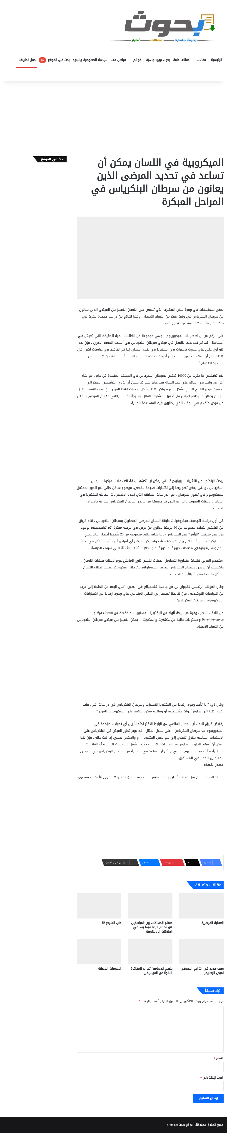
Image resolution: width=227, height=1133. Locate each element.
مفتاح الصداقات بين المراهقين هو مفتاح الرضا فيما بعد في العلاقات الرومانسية (151, 927)
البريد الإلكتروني (212, 1077)
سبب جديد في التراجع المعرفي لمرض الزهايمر (202, 971)
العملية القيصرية (212, 923)
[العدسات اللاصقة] (99, 951)
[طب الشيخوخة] (99, 905)
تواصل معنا (118, 60)
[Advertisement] (113, 117)
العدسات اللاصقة (109, 969)
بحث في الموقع (54, 60)
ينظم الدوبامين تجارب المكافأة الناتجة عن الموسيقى (151, 971)
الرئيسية (216, 60)
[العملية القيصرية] (201, 905)
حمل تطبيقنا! (26, 60)
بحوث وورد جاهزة (158, 60)
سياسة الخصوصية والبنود (90, 60)
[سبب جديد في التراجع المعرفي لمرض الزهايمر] (201, 951)
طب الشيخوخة (111, 923)
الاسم (219, 1058)
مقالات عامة (181, 60)
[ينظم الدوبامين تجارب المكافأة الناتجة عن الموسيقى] (150, 951)
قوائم (137, 60)
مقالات (201, 60)
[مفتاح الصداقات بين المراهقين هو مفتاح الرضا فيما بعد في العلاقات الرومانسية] (150, 905)
